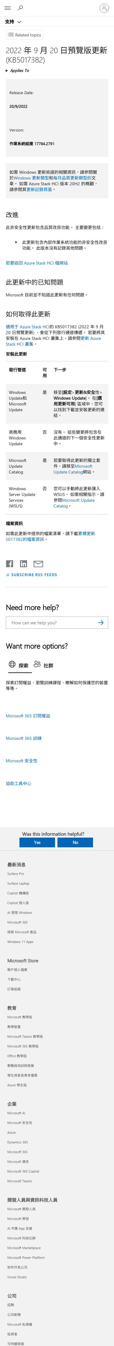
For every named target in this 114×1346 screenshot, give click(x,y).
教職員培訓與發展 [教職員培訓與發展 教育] (20, 1065)
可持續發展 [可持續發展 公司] (15, 1343)
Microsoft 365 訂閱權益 (28, 716)
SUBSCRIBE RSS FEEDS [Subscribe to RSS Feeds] (34, 574)
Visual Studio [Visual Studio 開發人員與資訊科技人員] (17, 1277)
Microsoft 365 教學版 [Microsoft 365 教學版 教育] (23, 1046)
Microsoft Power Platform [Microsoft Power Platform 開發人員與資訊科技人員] (26, 1257)
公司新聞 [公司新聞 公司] (14, 1314)
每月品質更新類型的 (72, 178)
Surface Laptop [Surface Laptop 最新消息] (18, 883)
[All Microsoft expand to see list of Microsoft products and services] (7, 8)
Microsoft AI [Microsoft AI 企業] (16, 1113)
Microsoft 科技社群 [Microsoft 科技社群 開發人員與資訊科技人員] (21, 1238)
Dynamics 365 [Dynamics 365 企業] (17, 1142)
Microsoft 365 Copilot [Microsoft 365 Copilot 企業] (23, 1171)
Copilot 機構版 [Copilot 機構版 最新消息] (18, 893)
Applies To (19, 70)
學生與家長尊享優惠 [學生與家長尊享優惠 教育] (22, 1075)
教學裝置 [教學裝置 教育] (14, 1026)
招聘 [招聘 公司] (10, 1305)
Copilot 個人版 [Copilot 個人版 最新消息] (18, 902)
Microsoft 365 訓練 (24, 738)
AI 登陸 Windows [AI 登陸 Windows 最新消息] (19, 912)
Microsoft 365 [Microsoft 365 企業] (17, 1152)
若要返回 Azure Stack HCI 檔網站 (37, 263)
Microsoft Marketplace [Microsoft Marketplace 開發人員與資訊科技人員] (24, 1247)
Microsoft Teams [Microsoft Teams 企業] (19, 1181)
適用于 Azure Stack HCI (28, 327)
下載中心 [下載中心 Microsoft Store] (14, 979)
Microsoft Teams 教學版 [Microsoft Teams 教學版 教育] (25, 1036)
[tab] (20, 666)
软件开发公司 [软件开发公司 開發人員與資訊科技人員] (17, 1267)
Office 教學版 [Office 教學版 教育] (17, 1056)
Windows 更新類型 (31, 178)
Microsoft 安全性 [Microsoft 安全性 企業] (19, 1122)
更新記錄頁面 (39, 189)
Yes (37, 842)
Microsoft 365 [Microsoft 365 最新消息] (17, 922)
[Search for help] (21, 8)
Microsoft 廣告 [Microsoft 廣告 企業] (18, 1161)
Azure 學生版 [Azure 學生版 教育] (17, 1085)
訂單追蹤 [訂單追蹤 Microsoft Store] (14, 989)
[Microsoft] (56, 4)
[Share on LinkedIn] (21, 562)
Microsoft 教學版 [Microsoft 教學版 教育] (19, 1017)
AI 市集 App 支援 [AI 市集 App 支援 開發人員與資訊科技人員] (19, 1228)
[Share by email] (35, 562)
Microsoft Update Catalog (73, 469)
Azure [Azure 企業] (11, 1132)
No (75, 842)
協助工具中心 (18, 783)
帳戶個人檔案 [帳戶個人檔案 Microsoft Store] (17, 969)
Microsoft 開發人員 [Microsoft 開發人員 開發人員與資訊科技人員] (21, 1209)
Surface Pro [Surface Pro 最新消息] (15, 873)
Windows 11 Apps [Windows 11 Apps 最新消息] (20, 941)
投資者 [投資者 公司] (12, 1334)
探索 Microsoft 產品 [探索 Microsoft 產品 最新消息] (21, 932)
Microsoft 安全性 (21, 761)
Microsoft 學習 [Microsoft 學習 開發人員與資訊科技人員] (18, 1218)
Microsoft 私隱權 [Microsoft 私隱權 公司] (19, 1324)
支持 (10, 22)
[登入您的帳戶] (104, 8)
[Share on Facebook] (10, 562)
